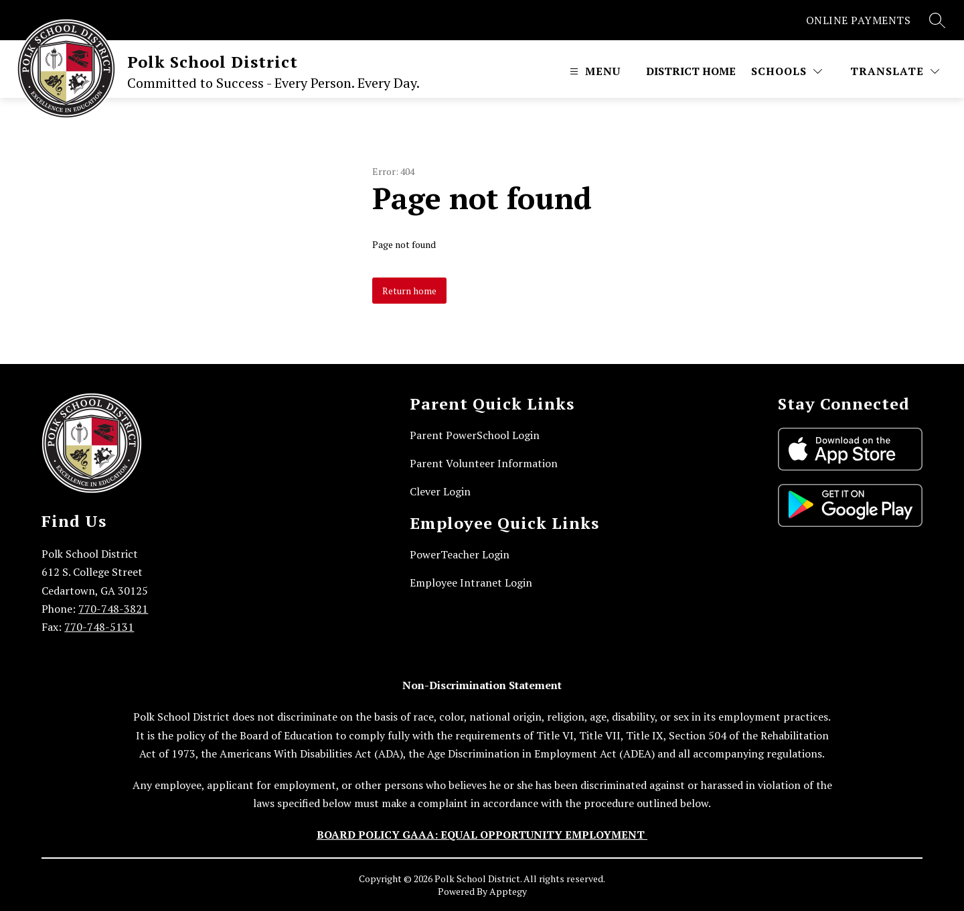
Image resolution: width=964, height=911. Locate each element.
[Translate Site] (895, 71)
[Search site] (937, 20)
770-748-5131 (99, 626)
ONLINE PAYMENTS (858, 20)
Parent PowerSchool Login (475, 435)
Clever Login (440, 491)
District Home (691, 71)
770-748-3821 (113, 608)
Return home (409, 290)
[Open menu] (593, 71)
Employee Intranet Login (471, 582)
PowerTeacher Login (459, 554)
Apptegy (508, 891)
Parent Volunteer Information (484, 463)
